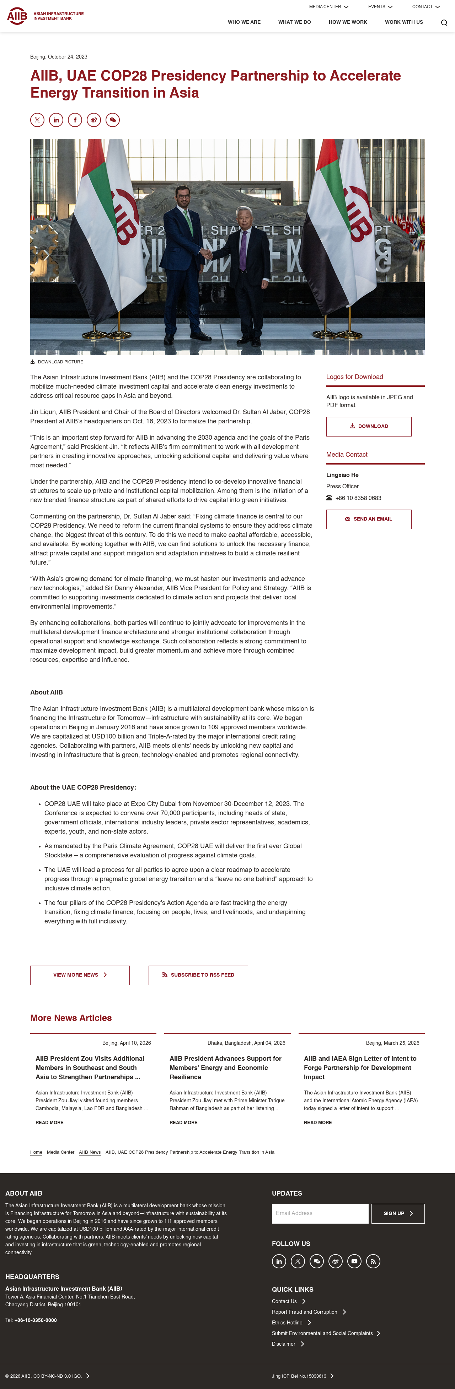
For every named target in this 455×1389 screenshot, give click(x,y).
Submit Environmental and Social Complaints (326, 1333)
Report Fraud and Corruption (309, 1312)
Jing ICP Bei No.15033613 (302, 1376)
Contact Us (288, 1301)
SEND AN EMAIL (368, 519)
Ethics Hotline (291, 1322)
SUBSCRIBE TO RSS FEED (198, 975)
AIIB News (90, 1152)
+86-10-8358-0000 (36, 1320)
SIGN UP (398, 1213)
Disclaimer (288, 1344)
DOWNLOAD (369, 426)
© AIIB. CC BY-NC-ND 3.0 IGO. (47, 1376)
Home (36, 1152)
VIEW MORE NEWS (80, 975)
